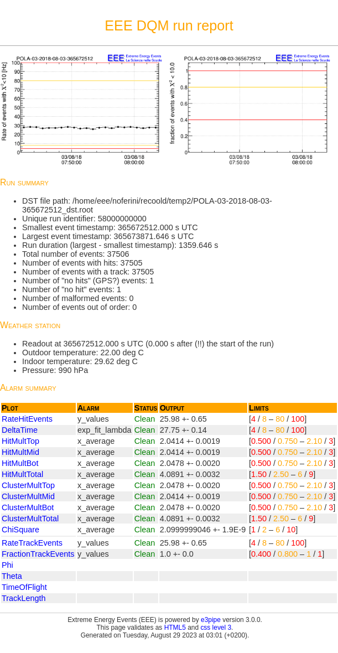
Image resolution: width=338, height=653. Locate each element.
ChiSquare (20, 529)
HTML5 (175, 627)
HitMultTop (20, 441)
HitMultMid (20, 452)
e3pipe (211, 620)
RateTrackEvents (32, 542)
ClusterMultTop (28, 485)
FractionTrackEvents (38, 554)
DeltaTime (20, 430)
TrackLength (23, 598)
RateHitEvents (27, 418)
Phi (7, 565)
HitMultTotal (22, 474)
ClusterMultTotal (30, 518)
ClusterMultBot (28, 507)
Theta (12, 576)
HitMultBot (20, 463)
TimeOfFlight (24, 587)
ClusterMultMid (28, 496)
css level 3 (215, 627)
